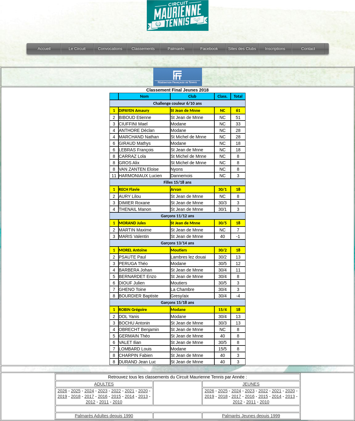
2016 (102, 396)
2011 (104, 401)
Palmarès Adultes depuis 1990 (104, 415)
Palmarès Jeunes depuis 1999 (251, 415)
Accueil (44, 48)
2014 (129, 396)
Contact (308, 48)
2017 (89, 396)
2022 (116, 390)
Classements (143, 48)
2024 (89, 390)
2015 (116, 396)
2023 (102, 390)
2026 (62, 390)
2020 (143, 390)
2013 (143, 396)
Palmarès (176, 48)
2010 (117, 401)
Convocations (110, 48)
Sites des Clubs (242, 48)
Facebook (209, 48)
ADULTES (104, 384)
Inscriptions (275, 48)
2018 (75, 396)
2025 (75, 390)
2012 (90, 401)
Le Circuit (77, 48)
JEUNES (250, 384)
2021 (129, 390)
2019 (62, 396)
